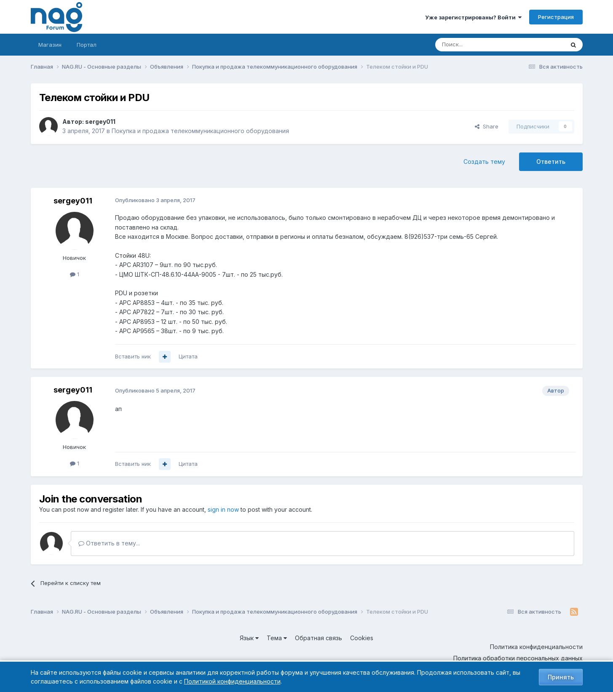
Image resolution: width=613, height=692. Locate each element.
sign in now (223, 509)
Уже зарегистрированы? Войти (473, 17)
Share (486, 126)
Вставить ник (133, 356)
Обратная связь (318, 637)
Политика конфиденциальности (536, 646)
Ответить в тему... (109, 543)
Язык (249, 637)
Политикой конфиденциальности (232, 681)
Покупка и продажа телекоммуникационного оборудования (200, 130)
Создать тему (484, 161)
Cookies (361, 637)
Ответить (550, 161)
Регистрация (556, 16)
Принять (561, 677)
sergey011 (100, 121)
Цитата (188, 356)
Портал (86, 44)
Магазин (50, 44)
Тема (277, 637)
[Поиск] (476, 44)
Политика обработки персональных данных (518, 658)
